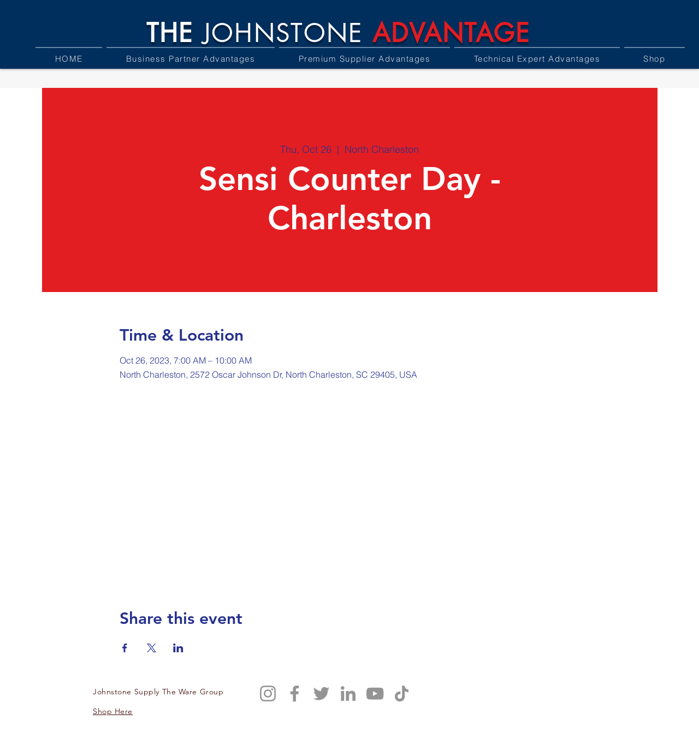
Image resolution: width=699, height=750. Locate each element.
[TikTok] (401, 693)
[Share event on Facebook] (125, 648)
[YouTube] (375, 693)
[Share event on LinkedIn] (178, 648)
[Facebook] (294, 693)
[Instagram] (268, 693)
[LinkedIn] (348, 693)
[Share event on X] (151, 648)
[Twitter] (321, 693)
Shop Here (113, 711)
